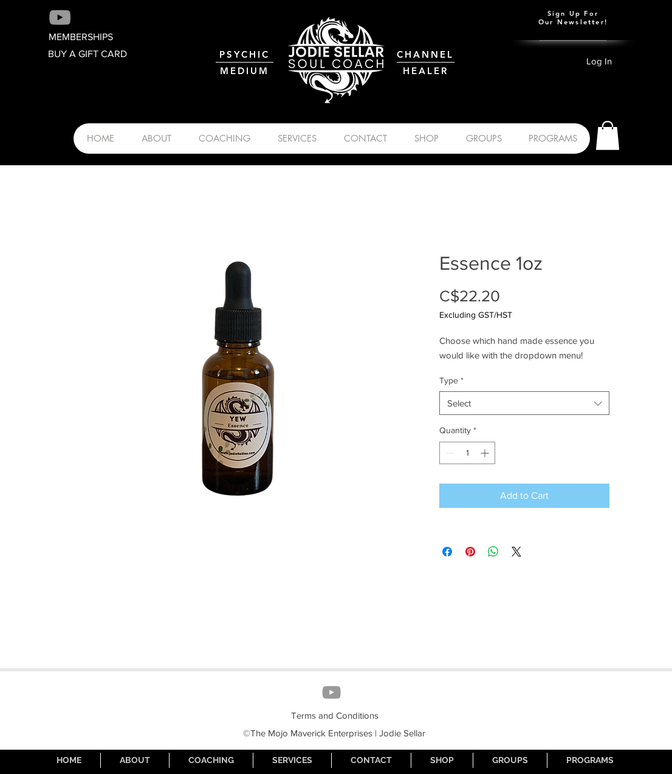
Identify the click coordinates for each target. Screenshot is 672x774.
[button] (607, 135)
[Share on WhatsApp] (493, 551)
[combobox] (524, 403)
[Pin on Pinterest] (470, 551)
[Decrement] (448, 453)
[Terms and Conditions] (335, 716)
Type (451, 380)
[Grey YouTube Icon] (60, 17)
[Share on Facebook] (447, 551)
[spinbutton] (467, 453)
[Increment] (485, 453)
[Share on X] (516, 551)
